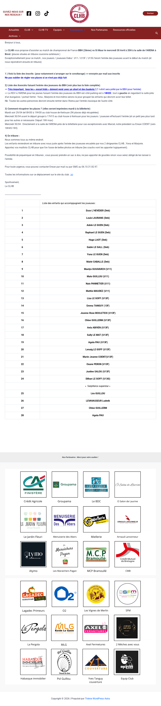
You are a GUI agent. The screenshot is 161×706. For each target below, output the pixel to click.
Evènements (77, 30)
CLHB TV (44, 30)
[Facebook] (28, 13)
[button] (150, 13)
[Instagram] (37, 13)
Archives (144, 30)
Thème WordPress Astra (97, 698)
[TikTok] (46, 13)
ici (71, 168)
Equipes (59, 30)
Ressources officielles (122, 30)
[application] (33, 30)
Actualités (16, 30)
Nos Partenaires (98, 30)
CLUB (30, 30)
